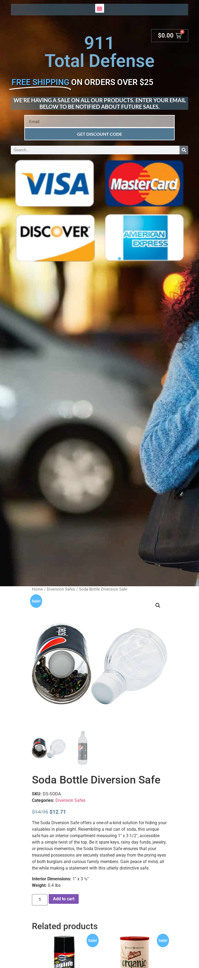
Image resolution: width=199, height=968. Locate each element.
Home (37, 589)
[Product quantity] (40, 899)
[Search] (184, 150)
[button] (99, 8)
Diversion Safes (61, 589)
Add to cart (63, 898)
